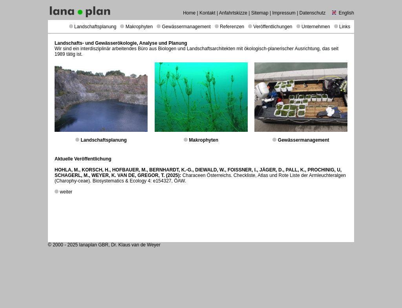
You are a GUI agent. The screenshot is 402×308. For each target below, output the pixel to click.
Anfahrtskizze (233, 13)
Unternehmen (316, 26)
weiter (66, 192)
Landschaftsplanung (95, 26)
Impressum (283, 13)
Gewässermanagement (186, 26)
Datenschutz (313, 13)
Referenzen (232, 26)
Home (189, 13)
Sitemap (260, 13)
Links (344, 26)
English (346, 13)
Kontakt (207, 13)
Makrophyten (139, 26)
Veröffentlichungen (272, 26)
